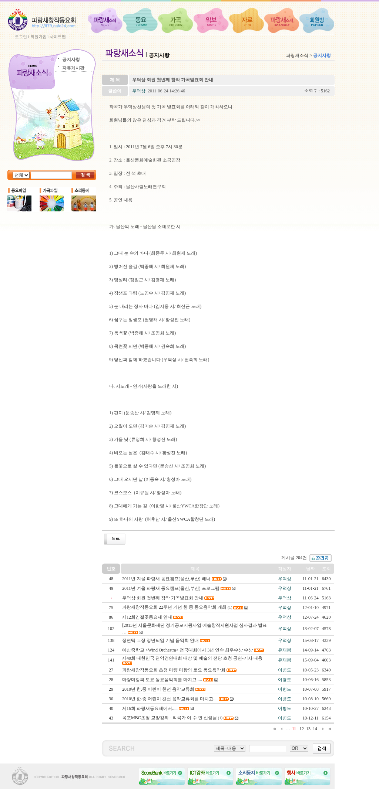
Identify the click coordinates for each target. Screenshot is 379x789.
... (288, 728)
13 (308, 728)
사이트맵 (58, 36)
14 (315, 728)
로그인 (21, 36)
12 (301, 728)
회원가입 (38, 36)
